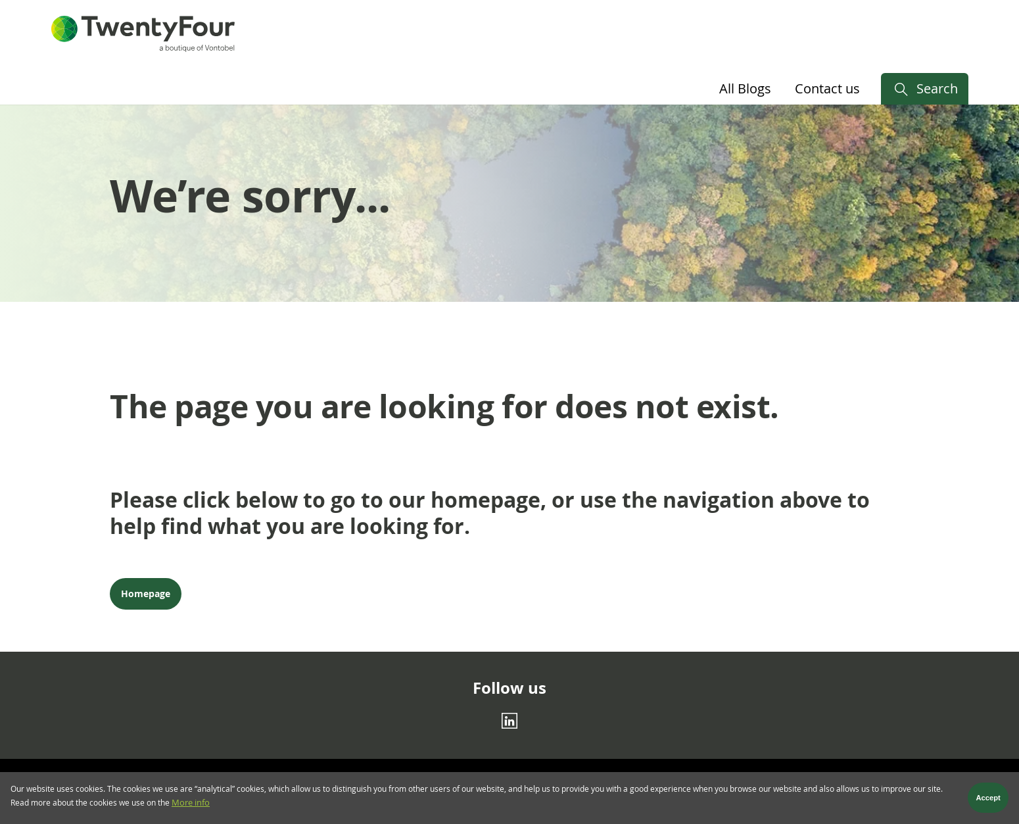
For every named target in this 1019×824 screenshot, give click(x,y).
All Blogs (745, 88)
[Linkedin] (509, 720)
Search (937, 88)
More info (191, 806)
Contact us (827, 88)
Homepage (145, 593)
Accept (988, 801)
